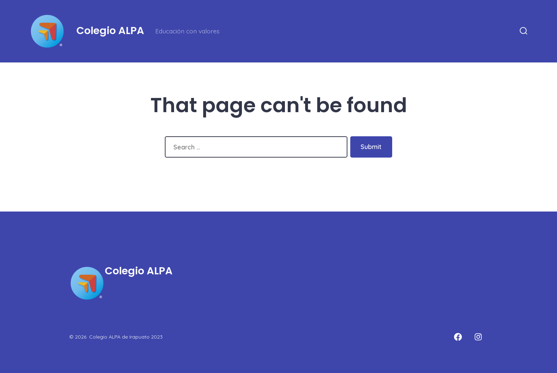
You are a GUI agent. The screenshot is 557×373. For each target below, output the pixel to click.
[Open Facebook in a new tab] (458, 337)
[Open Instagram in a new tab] (478, 337)
